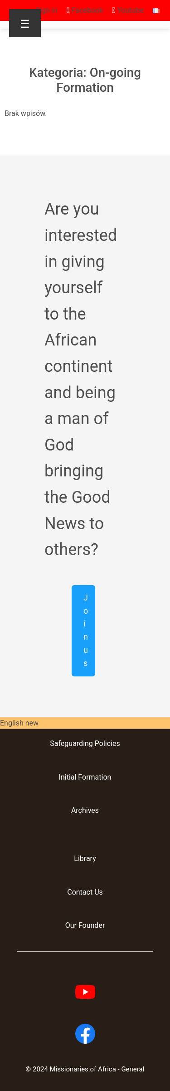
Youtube (128, 10)
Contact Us (85, 892)
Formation (93, 777)
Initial (68, 777)
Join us (85, 630)
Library (85, 858)
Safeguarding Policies (85, 743)
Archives (85, 810)
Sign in (47, 10)
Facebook (85, 10)
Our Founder (85, 925)
